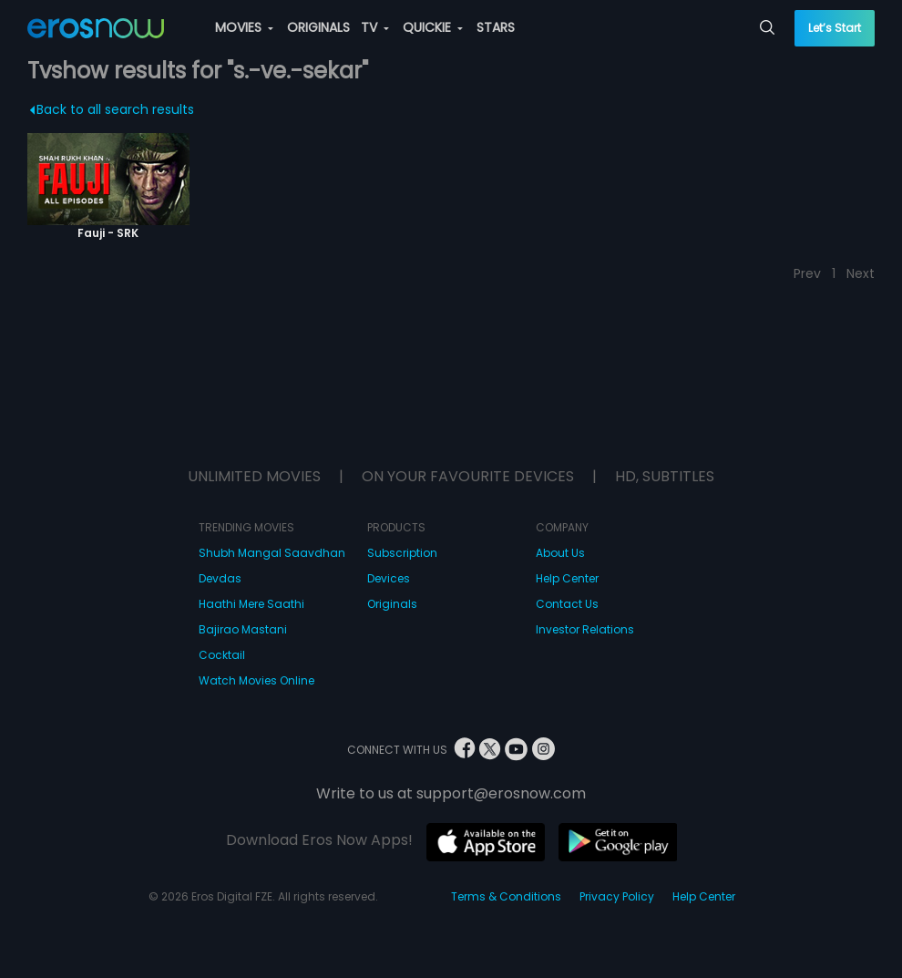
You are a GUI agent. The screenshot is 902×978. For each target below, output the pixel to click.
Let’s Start (834, 28)
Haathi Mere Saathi (251, 604)
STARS (496, 27)
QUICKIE (433, 27)
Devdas (220, 578)
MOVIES (244, 27)
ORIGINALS (318, 27)
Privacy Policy (616, 896)
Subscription (402, 553)
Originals (392, 604)
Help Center (567, 578)
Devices (388, 578)
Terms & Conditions (506, 896)
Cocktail (222, 655)
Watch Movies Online (256, 680)
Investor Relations (585, 629)
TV (375, 27)
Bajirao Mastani (243, 629)
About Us (560, 553)
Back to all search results (111, 109)
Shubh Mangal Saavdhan (272, 553)
